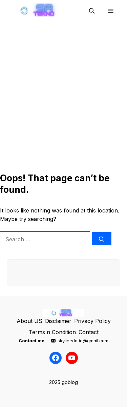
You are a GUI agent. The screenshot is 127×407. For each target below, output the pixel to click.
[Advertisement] (63, 98)
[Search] (101, 238)
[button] (91, 10)
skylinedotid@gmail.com (83, 340)
